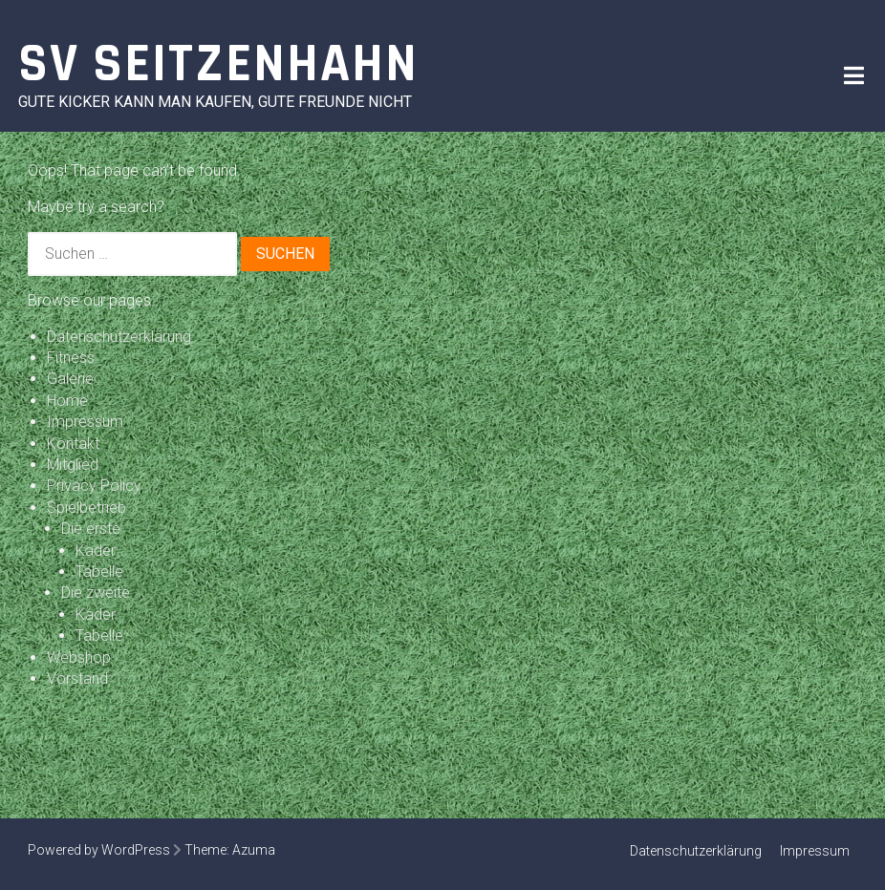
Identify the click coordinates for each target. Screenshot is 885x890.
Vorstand (77, 678)
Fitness (71, 358)
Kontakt (73, 443)
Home (67, 401)
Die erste (90, 528)
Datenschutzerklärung (119, 337)
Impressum (85, 422)
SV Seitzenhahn (218, 64)
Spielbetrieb (86, 507)
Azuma (253, 850)
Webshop (79, 657)
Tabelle (99, 571)
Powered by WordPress (99, 850)
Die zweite (95, 592)
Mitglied (72, 465)
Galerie (70, 379)
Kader (96, 550)
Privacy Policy (94, 486)
